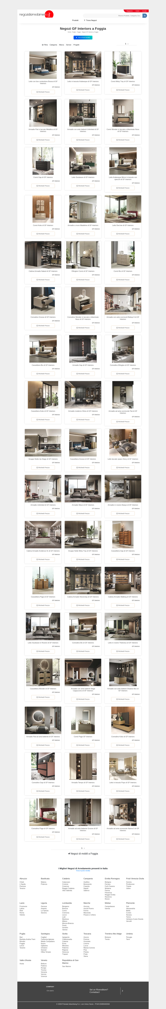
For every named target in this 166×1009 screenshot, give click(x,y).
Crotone (65, 884)
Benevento (88, 884)
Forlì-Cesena (110, 886)
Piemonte (130, 903)
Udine (128, 888)
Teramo (22, 888)
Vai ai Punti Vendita (83, 37)
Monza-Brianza (68, 923)
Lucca (86, 946)
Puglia (74, 32)
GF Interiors (56, 87)
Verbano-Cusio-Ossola (134, 919)
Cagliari (44, 937)
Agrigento (66, 937)
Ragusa (65, 950)
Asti (127, 906)
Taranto (22, 948)
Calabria (66, 878)
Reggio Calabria (68, 888)
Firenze (86, 939)
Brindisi (22, 941)
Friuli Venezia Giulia (135, 878)
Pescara (23, 886)
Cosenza (65, 886)
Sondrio (65, 927)
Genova (44, 906)
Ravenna (108, 897)
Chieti (22, 882)
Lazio (22, 903)
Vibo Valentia (67, 890)
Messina (65, 946)
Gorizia (129, 882)
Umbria (129, 934)
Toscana (87, 934)
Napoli (86, 888)
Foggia (79, 32)
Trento (107, 939)
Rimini (107, 899)
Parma (107, 890)
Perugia (129, 937)
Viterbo (22, 915)
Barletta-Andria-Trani (27, 939)
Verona (43, 974)
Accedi (144, 11)
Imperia (43, 908)
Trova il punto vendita (83, 871)
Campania (88, 878)
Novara (129, 915)
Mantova (65, 919)
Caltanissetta (67, 939)
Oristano (44, 948)
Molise (108, 903)
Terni (128, 939)
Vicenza (44, 976)
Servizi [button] (68, 45)
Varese (65, 930)
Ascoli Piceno (89, 908)
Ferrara (107, 884)
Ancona (86, 906)
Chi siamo (50, 991)
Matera (43, 882)
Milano (64, 921)
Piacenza (108, 893)
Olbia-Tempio (46, 952)
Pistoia (86, 952)
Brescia (65, 908)
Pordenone (130, 884)
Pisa (85, 950)
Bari (21, 937)
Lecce (22, 946)
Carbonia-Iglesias (47, 939)
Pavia (64, 925)
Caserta (86, 886)
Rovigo (43, 968)
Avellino (86, 882)
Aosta (22, 964)
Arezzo (86, 937)
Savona (44, 913)
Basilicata (45, 878)
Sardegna (45, 934)
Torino (128, 917)
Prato (86, 954)
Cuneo (128, 913)
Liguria (44, 903)
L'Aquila (23, 884)
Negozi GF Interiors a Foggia (90, 32)
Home (69, 32)
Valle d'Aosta (25, 960)
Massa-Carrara (89, 948)
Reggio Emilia (110, 895)
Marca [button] (61, 45)
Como (64, 911)
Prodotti (75, 20)
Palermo (65, 948)
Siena (86, 956)
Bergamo (65, 906)
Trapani (65, 954)
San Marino (66, 966)
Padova (44, 966)
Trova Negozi (90, 20)
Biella (128, 911)
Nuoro (43, 943)
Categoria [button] (53, 45)
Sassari (43, 950)
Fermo (86, 911)
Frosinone (23, 906)
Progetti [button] (76, 45)
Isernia (107, 908)
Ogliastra (44, 946)
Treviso (43, 970)
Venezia (44, 972)
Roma (22, 913)
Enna (64, 943)
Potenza (44, 884)
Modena (108, 888)
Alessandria (130, 908)
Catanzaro (66, 882)
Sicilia (65, 934)
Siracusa (65, 952)
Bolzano (108, 937)
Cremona (65, 913)
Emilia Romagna (112, 878)
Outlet (137, 11)
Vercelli (129, 921)
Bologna (108, 882)
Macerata (87, 913)
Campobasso (110, 906)
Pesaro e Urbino (90, 915)
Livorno (86, 943)
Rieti (21, 911)
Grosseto (87, 941)
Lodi (63, 917)
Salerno (86, 890)
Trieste (128, 886)
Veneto (44, 960)
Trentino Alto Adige (113, 934)
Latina (22, 908)
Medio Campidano (48, 941)
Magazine (130, 11)
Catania (65, 941)
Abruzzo (23, 878)
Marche (87, 903)
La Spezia (44, 911)
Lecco (64, 915)
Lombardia (67, 903)
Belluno (43, 964)
